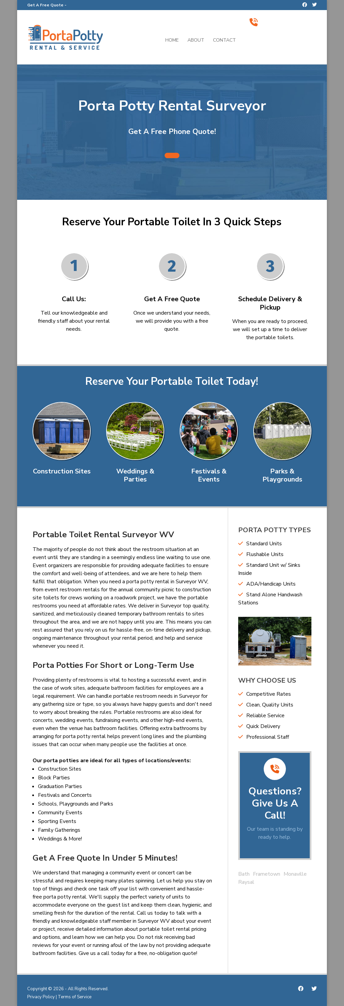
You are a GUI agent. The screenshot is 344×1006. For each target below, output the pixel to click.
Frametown (266, 874)
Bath (244, 874)
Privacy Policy (41, 997)
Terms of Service (74, 997)
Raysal (246, 882)
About (195, 40)
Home (172, 40)
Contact (224, 40)
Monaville (295, 874)
